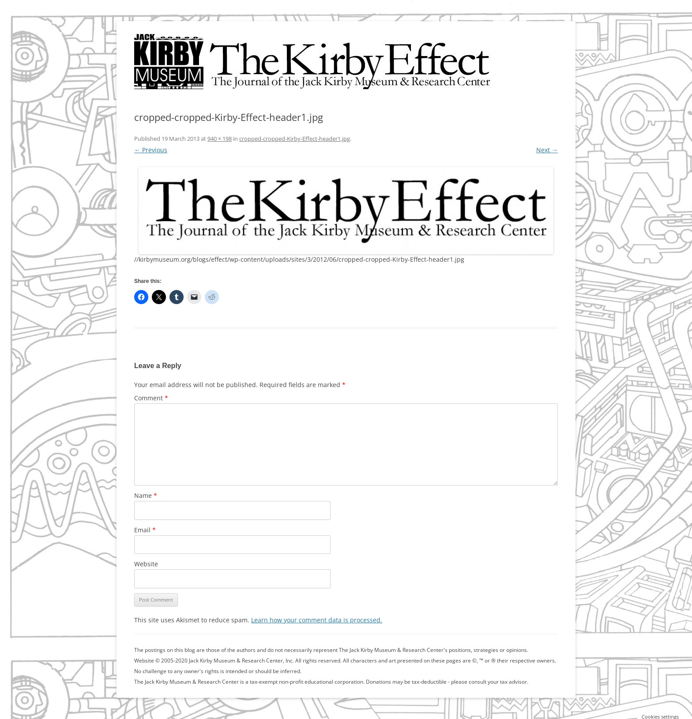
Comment (151, 398)
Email (145, 530)
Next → (547, 150)
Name (145, 495)
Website (146, 564)
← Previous (150, 150)
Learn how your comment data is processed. (316, 620)
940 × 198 (219, 139)
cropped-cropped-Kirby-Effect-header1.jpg (294, 139)
